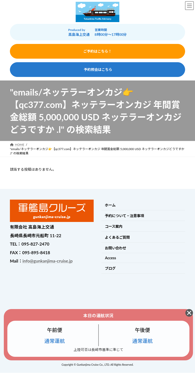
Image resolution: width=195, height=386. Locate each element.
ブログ (110, 268)
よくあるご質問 (117, 237)
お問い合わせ (115, 248)
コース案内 (113, 226)
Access (110, 258)
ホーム (110, 205)
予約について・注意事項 (124, 216)
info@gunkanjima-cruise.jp (48, 261)
